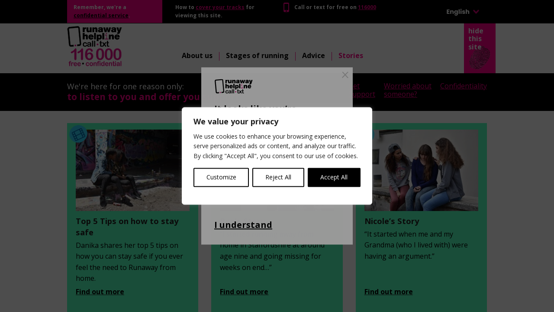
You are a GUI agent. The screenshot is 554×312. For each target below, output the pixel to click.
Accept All (334, 177)
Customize (221, 177)
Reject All (278, 177)
